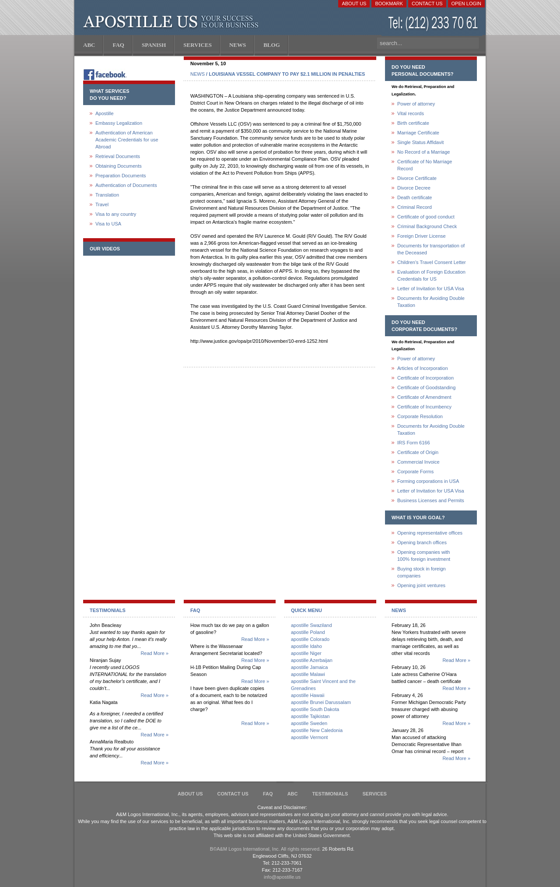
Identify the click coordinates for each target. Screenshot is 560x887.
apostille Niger (306, 653)
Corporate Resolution (420, 416)
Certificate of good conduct (426, 216)
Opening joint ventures (421, 585)
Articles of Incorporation (422, 368)
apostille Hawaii (307, 695)
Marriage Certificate (418, 132)
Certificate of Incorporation (425, 377)
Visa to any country (115, 214)
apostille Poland (308, 632)
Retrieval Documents (117, 156)
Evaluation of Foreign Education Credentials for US (431, 275)
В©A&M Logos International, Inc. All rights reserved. (265, 849)
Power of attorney (416, 103)
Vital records (410, 113)
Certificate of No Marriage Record (424, 165)
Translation (107, 194)
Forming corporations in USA (428, 481)
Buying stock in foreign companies (421, 572)
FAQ (268, 793)
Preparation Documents (120, 175)
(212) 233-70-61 (434, 24)
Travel (101, 204)
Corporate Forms (415, 471)
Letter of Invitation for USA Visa (430, 288)
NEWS (197, 74)
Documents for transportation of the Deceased (431, 249)
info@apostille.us (282, 877)
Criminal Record (414, 207)
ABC (292, 793)
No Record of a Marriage (423, 152)
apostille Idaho (306, 646)
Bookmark (389, 3)
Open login (466, 3)
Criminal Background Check (427, 226)
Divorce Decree (413, 187)
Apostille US (172, 22)
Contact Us (427, 3)
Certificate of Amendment (424, 397)
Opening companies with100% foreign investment (423, 555)
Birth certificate (413, 123)
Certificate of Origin (417, 452)
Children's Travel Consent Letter (431, 262)
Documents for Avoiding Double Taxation (431, 302)
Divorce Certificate (417, 178)
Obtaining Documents (118, 166)
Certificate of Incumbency (424, 406)
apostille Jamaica (309, 667)
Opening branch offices (422, 542)
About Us (354, 3)
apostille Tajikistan (310, 716)
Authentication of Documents (126, 185)
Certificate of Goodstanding (426, 387)
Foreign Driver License (421, 236)
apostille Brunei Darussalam (321, 702)
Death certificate (414, 197)
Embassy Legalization (118, 123)
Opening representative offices (429, 532)
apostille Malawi (308, 674)
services (374, 793)
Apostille (104, 113)
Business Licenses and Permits (430, 500)
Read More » (154, 653)
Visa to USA (108, 223)
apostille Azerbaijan (311, 660)
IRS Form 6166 (413, 442)
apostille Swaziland (311, 625)
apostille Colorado (310, 639)
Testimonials (330, 793)
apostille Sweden (309, 723)
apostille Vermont (309, 737)
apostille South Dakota (315, 709)
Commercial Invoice (418, 462)
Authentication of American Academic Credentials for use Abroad (126, 139)
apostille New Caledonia (317, 730)
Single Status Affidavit (420, 142)
